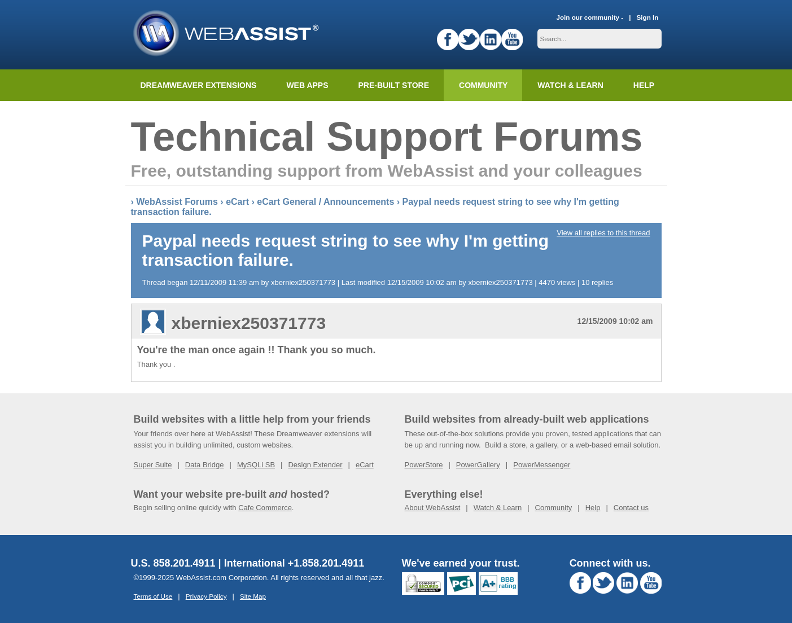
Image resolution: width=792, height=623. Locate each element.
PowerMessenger (541, 464)
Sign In (648, 17)
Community (483, 85)
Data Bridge (204, 464)
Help (593, 507)
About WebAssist (433, 507)
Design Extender (315, 464)
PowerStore (424, 464)
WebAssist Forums (177, 202)
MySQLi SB (256, 464)
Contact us (631, 507)
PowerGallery (478, 464)
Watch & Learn (570, 85)
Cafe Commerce (265, 507)
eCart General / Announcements (325, 202)
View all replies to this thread (603, 233)
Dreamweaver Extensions (199, 85)
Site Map (253, 596)
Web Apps (307, 85)
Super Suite (153, 464)
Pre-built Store (394, 85)
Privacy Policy (206, 596)
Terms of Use (153, 596)
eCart (237, 202)
